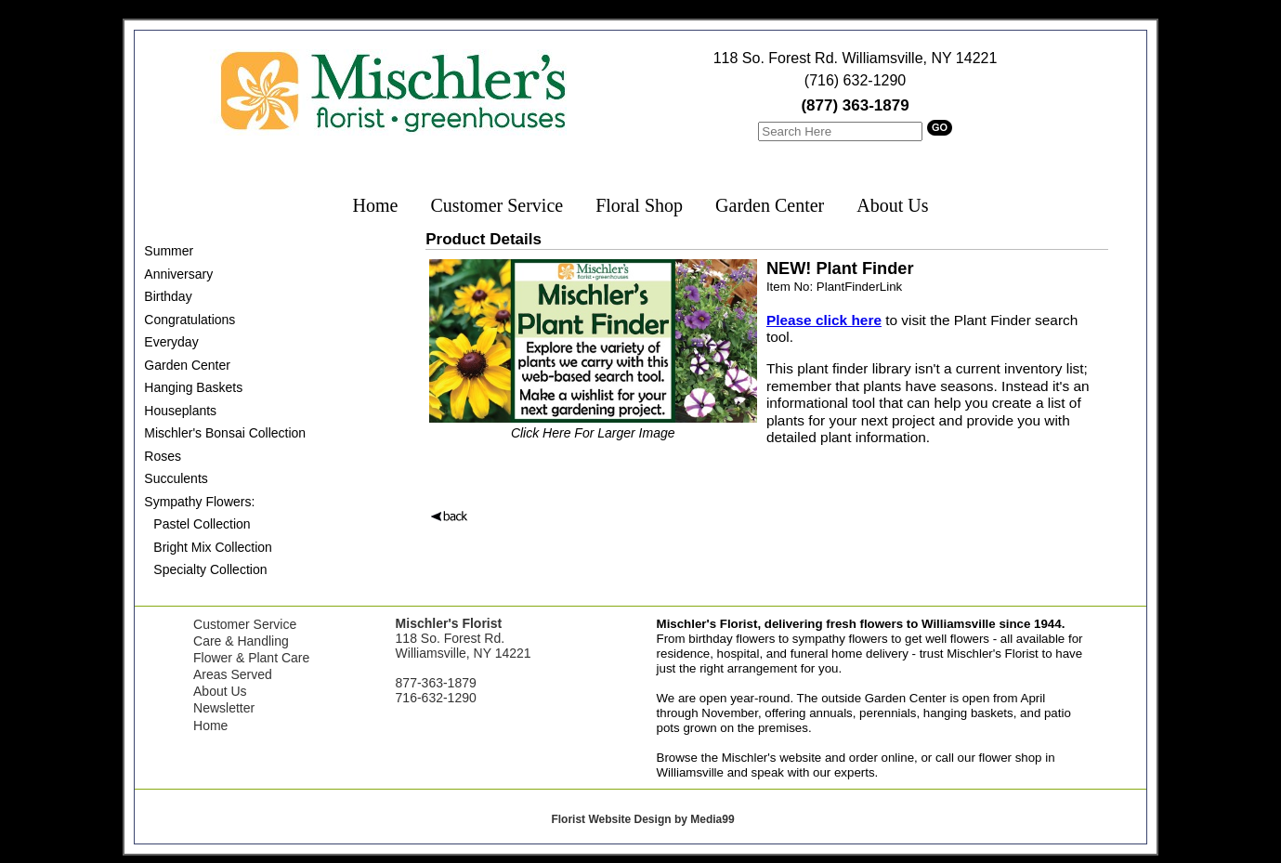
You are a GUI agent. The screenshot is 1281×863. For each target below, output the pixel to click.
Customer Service (496, 205)
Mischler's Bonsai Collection (225, 432)
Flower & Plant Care (251, 657)
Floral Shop (639, 205)
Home (376, 205)
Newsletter (224, 707)
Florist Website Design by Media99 (642, 819)
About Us (892, 205)
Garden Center (769, 205)
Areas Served (232, 674)
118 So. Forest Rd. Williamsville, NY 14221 (855, 58)
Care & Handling (241, 641)
